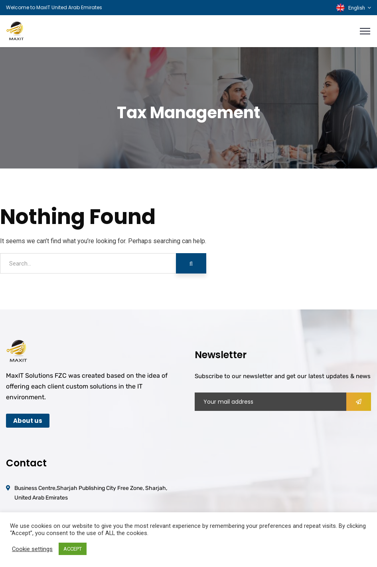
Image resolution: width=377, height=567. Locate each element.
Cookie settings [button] (32, 549)
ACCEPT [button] (72, 549)
